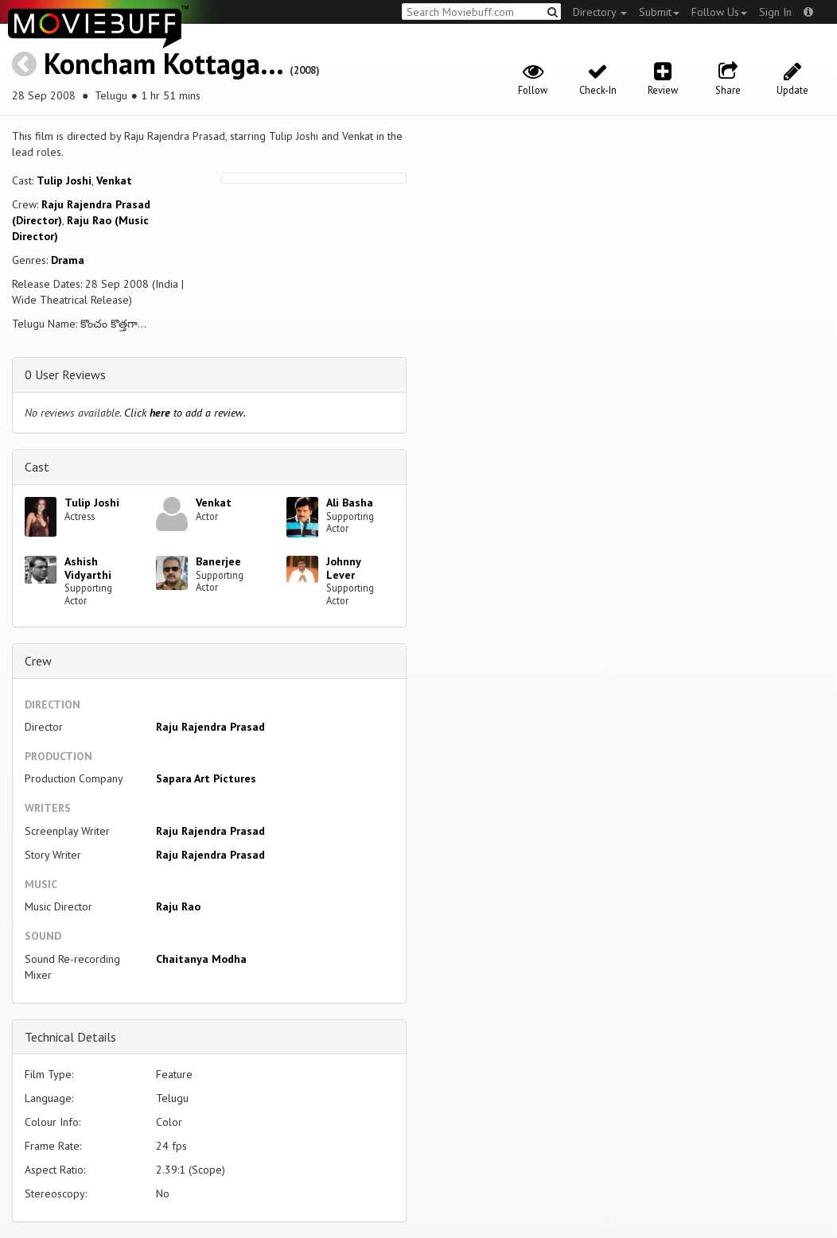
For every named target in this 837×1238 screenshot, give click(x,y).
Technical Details (70, 1037)
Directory (600, 12)
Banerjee (218, 561)
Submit (659, 12)
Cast (37, 467)
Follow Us (719, 12)
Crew (38, 661)
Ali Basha (349, 502)
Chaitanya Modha (201, 959)
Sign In (775, 12)
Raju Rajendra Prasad (210, 727)
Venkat (114, 180)
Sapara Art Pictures (206, 778)
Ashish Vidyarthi (87, 568)
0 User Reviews (65, 374)
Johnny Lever (343, 568)
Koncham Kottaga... (163, 63)
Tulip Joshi (64, 180)
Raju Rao (178, 906)
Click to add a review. (185, 413)
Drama (67, 260)
